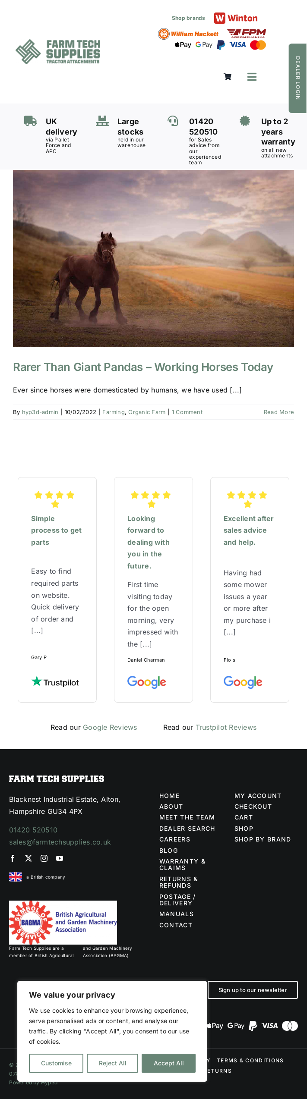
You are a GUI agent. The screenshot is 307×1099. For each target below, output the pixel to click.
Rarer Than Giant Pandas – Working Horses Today (143, 367)
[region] (112, 1031)
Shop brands (189, 18)
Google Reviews (110, 727)
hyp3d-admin (40, 411)
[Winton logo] (235, 16)
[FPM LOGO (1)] (246, 32)
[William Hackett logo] (188, 31)
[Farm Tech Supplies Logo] (58, 42)
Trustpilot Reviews (226, 727)
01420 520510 (33, 830)
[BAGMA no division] (63, 904)
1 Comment (187, 411)
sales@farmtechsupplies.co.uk (60, 842)
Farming (113, 411)
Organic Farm (146, 411)
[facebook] (12, 858)
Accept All (169, 1063)
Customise (56, 1063)
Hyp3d (49, 1082)
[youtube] (59, 858)
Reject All (113, 1063)
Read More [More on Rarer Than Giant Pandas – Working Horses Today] (279, 411)
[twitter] (28, 858)
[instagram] (44, 858)
